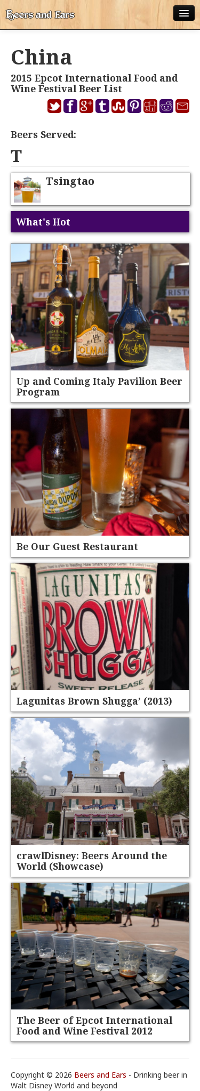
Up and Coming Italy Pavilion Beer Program (99, 386)
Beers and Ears (100, 1075)
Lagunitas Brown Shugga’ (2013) (94, 700)
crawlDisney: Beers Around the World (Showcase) (92, 860)
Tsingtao (70, 181)
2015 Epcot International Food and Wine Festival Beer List (94, 83)
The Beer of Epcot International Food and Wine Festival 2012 (94, 1025)
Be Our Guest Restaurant (77, 546)
